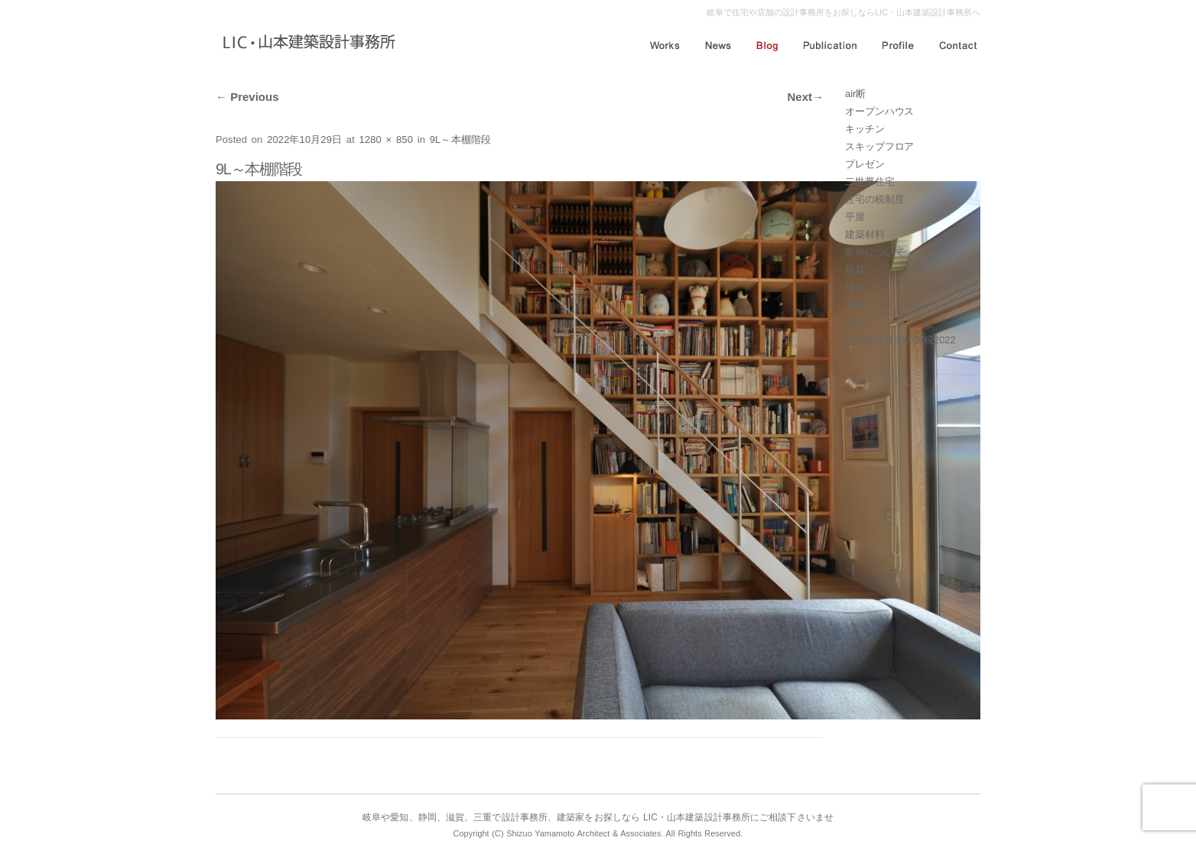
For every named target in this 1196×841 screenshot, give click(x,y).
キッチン (865, 129)
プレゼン (865, 164)
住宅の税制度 (874, 199)
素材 (855, 322)
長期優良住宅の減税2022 (900, 340)
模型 (855, 287)
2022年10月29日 (304, 139)
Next (805, 96)
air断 (855, 93)
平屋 (855, 216)
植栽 (855, 269)
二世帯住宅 (870, 181)
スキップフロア (879, 146)
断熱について (874, 252)
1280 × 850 (386, 139)
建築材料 (865, 234)
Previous (247, 96)
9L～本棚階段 (460, 139)
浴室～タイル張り (884, 304)
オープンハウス (879, 111)
